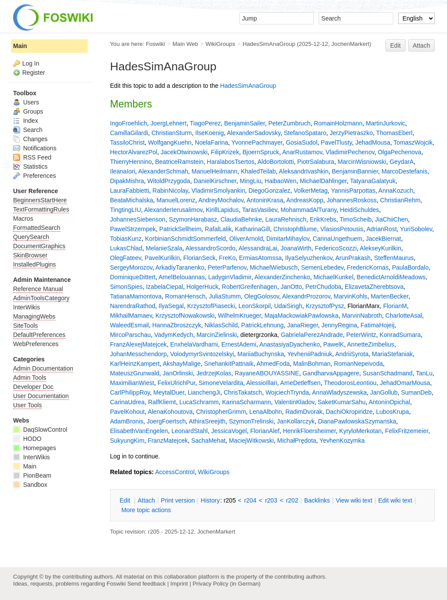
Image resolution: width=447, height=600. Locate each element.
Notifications (34, 148)
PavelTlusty (336, 142)
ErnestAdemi (238, 344)
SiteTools (25, 325)
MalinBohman (312, 363)
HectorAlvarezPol (133, 152)
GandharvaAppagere (331, 373)
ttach (146, 500)
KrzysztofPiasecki (211, 305)
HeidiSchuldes (359, 209)
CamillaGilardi (129, 132)
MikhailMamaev (131, 315)
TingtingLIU (125, 209)
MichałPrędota (296, 440)
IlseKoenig (209, 132)
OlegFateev (125, 257)
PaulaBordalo (410, 267)
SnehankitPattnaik (229, 363)
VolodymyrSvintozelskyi (202, 353)
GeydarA (401, 161)
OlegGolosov (261, 296)
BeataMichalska (131, 200)
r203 (271, 500)
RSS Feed (32, 157)
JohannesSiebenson (137, 219)
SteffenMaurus (394, 257)
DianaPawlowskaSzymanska (357, 421)
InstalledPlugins (34, 264)
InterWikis (26, 307)
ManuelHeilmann (214, 171)
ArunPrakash (353, 257)
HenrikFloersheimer (309, 430)
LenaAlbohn (265, 411)
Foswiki (155, 44)
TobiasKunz (125, 238)
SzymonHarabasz (193, 219)
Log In (30, 63)
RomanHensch (185, 296)
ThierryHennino (131, 161)
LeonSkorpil (254, 305)
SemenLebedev (322, 267)
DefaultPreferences (39, 334)
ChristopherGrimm (221, 411)
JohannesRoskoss (351, 200)
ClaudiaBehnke (241, 219)
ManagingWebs (34, 316)
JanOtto (291, 286)
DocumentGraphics (39, 246)
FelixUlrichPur (176, 382)
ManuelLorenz (176, 200)
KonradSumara (400, 334)
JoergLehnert (169, 123)
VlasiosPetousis (342, 228)
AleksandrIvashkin (304, 171)
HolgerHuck (202, 286)
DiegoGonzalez (269, 190)
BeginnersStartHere (40, 200)
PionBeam (32, 475)
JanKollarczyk (295, 421)
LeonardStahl (190, 430)
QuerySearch (31, 236)
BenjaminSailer (244, 123)
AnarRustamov (302, 152)
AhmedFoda (272, 363)
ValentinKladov (294, 402)
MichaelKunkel (333, 277)
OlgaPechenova (399, 152)
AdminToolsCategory (41, 298)
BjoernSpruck (260, 152)
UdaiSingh (288, 305)
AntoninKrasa (265, 200)
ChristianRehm (400, 200)
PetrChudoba (324, 286)
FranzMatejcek (168, 440)
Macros (23, 218)
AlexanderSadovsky (254, 132)
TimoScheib (355, 219)
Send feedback (146, 583)
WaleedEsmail (129, 325)
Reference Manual (38, 288)
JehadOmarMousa (405, 382)
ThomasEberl (394, 132)
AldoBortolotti (276, 161)
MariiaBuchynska (260, 353)
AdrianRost (382, 228)
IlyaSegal (171, 305)
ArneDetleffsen (300, 382)
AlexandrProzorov (306, 296)
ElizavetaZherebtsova (374, 286)
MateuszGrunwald (134, 373)
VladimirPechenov (350, 152)
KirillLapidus (222, 209)
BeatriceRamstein (179, 161)
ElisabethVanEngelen (139, 430)
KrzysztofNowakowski (184, 315)
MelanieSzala (164, 248)
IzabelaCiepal (164, 286)
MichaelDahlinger (323, 180)
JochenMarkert (350, 44)
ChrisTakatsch (243, 392)
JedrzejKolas (213, 373)
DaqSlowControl (40, 429)
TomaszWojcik (413, 142)
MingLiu (250, 180)
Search (27, 129)
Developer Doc (33, 386)
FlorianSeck (199, 257)
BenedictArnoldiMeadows (391, 277)
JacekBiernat (383, 238)
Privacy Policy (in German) (227, 583)
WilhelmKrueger (239, 315)
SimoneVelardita (221, 382)
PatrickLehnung (262, 325)
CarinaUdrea (127, 402)
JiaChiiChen (391, 219)
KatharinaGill (252, 228)
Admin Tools (29, 377)
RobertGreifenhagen (249, 286)
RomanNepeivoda (358, 363)
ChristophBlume (295, 228)
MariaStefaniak (392, 353)
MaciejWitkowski (251, 440)
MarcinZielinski (216, 334)
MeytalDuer (168, 392)
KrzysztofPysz (325, 305)
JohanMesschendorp (138, 353)
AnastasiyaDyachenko (289, 344)
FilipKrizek (225, 152)
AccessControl (174, 471)
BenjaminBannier (355, 171)
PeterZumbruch (289, 123)
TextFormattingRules (41, 209)
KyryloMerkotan (360, 430)
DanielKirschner (214, 180)
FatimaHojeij (378, 325)
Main (20, 45)
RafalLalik (218, 228)
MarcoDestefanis (404, 171)
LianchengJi (204, 392)
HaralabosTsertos (230, 161)
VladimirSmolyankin (218, 190)
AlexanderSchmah (163, 171)
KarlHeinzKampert (135, 363)
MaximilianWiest (132, 382)
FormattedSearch (36, 227)
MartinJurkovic (385, 123)
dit (126, 500)
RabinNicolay (170, 190)
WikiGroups (220, 44)
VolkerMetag (311, 190)
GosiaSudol (301, 142)
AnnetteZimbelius (370, 344)
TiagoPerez (205, 123)
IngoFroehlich (128, 123)
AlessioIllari (261, 382)
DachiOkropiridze (349, 411)
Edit (395, 45)
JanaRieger (302, 325)
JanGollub (384, 392)
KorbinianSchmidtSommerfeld (185, 238)
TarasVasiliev (259, 209)
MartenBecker (389, 296)
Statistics (30, 166)
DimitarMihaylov (287, 238)
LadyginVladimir (229, 277)
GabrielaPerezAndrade (312, 334)
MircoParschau (130, 334)
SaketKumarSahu (342, 402)
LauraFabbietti (129, 190)
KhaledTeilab (258, 171)
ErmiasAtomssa (260, 257)
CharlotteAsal (403, 315)
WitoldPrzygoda (169, 180)
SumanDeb (416, 392)
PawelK (333, 344)
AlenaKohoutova (170, 411)
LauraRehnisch (285, 219)
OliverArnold (246, 238)
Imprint (179, 583)
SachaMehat (208, 440)
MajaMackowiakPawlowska (302, 315)
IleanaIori (122, 171)
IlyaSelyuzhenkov (308, 257)
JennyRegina (339, 325)
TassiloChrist (127, 142)
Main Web (185, 44)
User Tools (27, 405)
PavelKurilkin (162, 257)
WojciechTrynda (287, 392)
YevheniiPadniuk (309, 353)
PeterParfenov (227, 267)
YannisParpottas (353, 190)
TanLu (424, 373)
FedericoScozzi (336, 248)
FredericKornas (368, 267)
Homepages (34, 447)
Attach (421, 45)
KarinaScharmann (246, 402)
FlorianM (395, 305)
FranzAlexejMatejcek (138, 344)
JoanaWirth (296, 248)
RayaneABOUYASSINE (267, 373)
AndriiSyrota (351, 353)
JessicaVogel (229, 430)
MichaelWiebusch (274, 267)
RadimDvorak (304, 411)
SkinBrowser (30, 255)
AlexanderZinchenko (282, 277)
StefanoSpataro (305, 132)
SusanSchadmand (388, 373)
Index (25, 120)
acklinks (317, 500)
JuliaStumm (225, 296)
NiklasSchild (221, 325)
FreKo (227, 257)
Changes (30, 138)
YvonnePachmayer (256, 142)
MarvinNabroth (362, 315)
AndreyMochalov (220, 200)
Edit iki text (395, 500)
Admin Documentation (43, 368)
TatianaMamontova (136, 296)
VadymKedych (173, 334)
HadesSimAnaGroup (269, 44)
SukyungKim (127, 440)
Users (26, 102)
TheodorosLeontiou (350, 382)
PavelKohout (127, 411)
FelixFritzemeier (406, 430)
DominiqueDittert (132, 277)
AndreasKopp (304, 200)
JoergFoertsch (166, 421)
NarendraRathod (132, 305)
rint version (178, 500)
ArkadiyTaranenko (179, 267)
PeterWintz (361, 334)
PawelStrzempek (133, 228)
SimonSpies (126, 286)
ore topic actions (146, 509)
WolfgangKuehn (169, 142)
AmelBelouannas (181, 277)
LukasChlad (126, 248)
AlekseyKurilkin (380, 248)
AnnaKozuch (395, 190)
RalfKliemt (162, 402)
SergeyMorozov (131, 267)
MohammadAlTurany (309, 209)
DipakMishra (127, 180)
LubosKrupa (392, 411)
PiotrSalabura (315, 161)
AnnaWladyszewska (339, 392)
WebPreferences (35, 343)
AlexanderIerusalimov (173, 209)
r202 (292, 500)
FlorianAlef (264, 430)
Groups (28, 111)
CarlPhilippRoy (130, 392)
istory (210, 500)
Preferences (34, 175)
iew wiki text (354, 500)
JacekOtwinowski (184, 152)
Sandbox (30, 484)
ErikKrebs (323, 219)
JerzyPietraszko (351, 132)
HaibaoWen (280, 180)
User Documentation (41, 395)
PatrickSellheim (180, 228)
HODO (27, 438)
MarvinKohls (350, 296)
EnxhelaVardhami (194, 344)
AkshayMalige (182, 363)
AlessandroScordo (210, 248)
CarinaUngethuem (337, 238)
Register (33, 72)
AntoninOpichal (389, 402)
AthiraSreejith (207, 421)
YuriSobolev (416, 228)
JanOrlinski (178, 373)
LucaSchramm (199, 402)
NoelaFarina (211, 142)
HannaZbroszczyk (176, 325)
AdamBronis (126, 421)
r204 (250, 500)
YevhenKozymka (342, 440)
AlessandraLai (257, 248)
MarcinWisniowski (361, 161)
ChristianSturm (171, 132)
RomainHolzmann (338, 123)
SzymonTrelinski (251, 421)
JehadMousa (372, 142)
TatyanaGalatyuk (372, 180)
